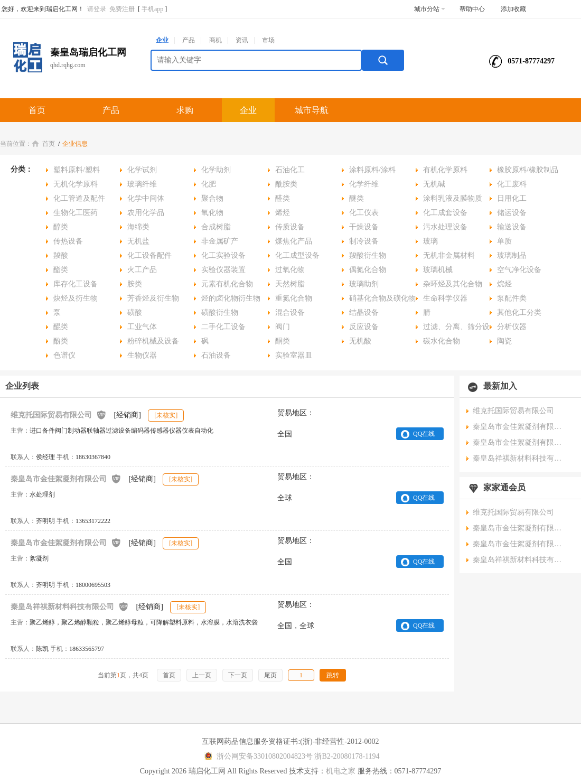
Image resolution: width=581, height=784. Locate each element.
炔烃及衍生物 (75, 298)
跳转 (332, 675)
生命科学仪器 (445, 298)
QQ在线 (424, 433)
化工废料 (512, 184)
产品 (188, 40)
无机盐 (138, 241)
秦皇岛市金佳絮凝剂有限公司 (66, 478)
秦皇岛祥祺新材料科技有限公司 (70, 606)
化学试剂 (142, 170)
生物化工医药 (75, 213)
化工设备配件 (149, 255)
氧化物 (212, 213)
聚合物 (212, 198)
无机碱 (434, 184)
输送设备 (512, 227)
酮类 (282, 341)
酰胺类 (286, 184)
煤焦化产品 (293, 241)
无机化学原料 (75, 184)
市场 (268, 40)
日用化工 (512, 198)
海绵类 (138, 227)
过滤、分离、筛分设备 (453, 328)
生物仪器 (142, 355)
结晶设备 (364, 312)
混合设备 (290, 312)
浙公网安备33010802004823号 (257, 756)
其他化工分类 (519, 312)
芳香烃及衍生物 (153, 298)
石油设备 (216, 355)
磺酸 (134, 312)
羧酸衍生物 (367, 255)
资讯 (242, 40)
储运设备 (512, 213)
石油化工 (290, 170)
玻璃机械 (438, 270)
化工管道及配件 (79, 198)
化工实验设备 (223, 255)
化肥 (208, 184)
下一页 (237, 675)
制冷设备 (364, 241)
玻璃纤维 (142, 184)
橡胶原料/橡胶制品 (527, 170)
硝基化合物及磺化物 (382, 298)
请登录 (96, 9)
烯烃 (282, 213)
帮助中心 (472, 9)
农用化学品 (145, 213)
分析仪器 (512, 327)
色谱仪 (64, 355)
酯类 (60, 270)
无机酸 (360, 341)
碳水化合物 (441, 341)
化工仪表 (364, 213)
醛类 (282, 198)
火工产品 (142, 270)
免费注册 (122, 9)
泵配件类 (512, 298)
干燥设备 (364, 227)
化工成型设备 (297, 255)
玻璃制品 (512, 255)
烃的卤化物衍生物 (230, 298)
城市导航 (312, 110)
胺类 (134, 284)
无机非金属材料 (449, 255)
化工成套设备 (445, 213)
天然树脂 (290, 284)
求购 (184, 110)
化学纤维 (364, 184)
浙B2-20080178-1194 (346, 756)
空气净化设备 (519, 270)
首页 (37, 110)
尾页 (270, 675)
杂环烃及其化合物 (452, 284)
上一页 (201, 675)
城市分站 (429, 9)
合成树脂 (216, 227)
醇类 (60, 227)
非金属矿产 (219, 241)
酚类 (60, 341)
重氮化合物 (293, 298)
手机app (152, 9)
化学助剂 (216, 170)
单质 (504, 241)
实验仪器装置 (223, 270)
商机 (215, 40)
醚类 (356, 198)
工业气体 (142, 327)
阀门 (282, 327)
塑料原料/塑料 (76, 170)
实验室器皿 (293, 355)
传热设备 (68, 241)
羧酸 (60, 255)
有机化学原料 (445, 170)
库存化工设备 (75, 284)
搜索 (383, 60)
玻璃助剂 (364, 284)
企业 (162, 40)
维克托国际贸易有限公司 (59, 414)
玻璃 (430, 241)
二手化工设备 (223, 327)
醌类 (60, 327)
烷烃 (504, 284)
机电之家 (340, 771)
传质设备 (290, 227)
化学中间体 (145, 198)
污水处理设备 (445, 227)
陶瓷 (504, 341)
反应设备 (364, 327)
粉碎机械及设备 (153, 341)
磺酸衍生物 (219, 312)
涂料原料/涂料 (372, 170)
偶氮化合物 (367, 270)
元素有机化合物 (227, 284)
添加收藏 (513, 9)
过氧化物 (290, 270)
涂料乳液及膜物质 (452, 198)
